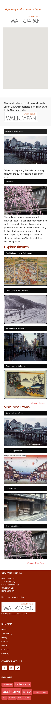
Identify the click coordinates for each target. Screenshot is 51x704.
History (4, 637)
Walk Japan (22, 614)
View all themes (38, 403)
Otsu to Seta (11, 488)
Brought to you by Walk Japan (26, 19)
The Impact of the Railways (17, 291)
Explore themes (16, 247)
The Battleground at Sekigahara (19, 253)
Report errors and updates (12, 597)
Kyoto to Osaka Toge (14, 131)
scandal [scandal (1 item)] (36, 692)
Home (4, 630)
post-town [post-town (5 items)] (11, 691)
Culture (4, 642)
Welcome (9, 182)
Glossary (5, 653)
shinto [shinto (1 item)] (44, 692)
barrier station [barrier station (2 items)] (22, 684)
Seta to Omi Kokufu (14, 526)
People (4, 645)
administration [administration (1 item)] (7, 685)
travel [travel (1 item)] (19, 698)
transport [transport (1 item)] (12, 698)
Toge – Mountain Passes (16, 366)
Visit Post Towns (17, 407)
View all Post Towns (36, 563)
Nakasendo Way (25, 4)
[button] (25, 93)
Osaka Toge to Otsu (14, 451)
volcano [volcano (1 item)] (27, 698)
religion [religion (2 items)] (27, 692)
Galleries (5, 650)
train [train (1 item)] (4, 698)
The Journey (6, 633)
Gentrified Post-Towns (15, 328)
